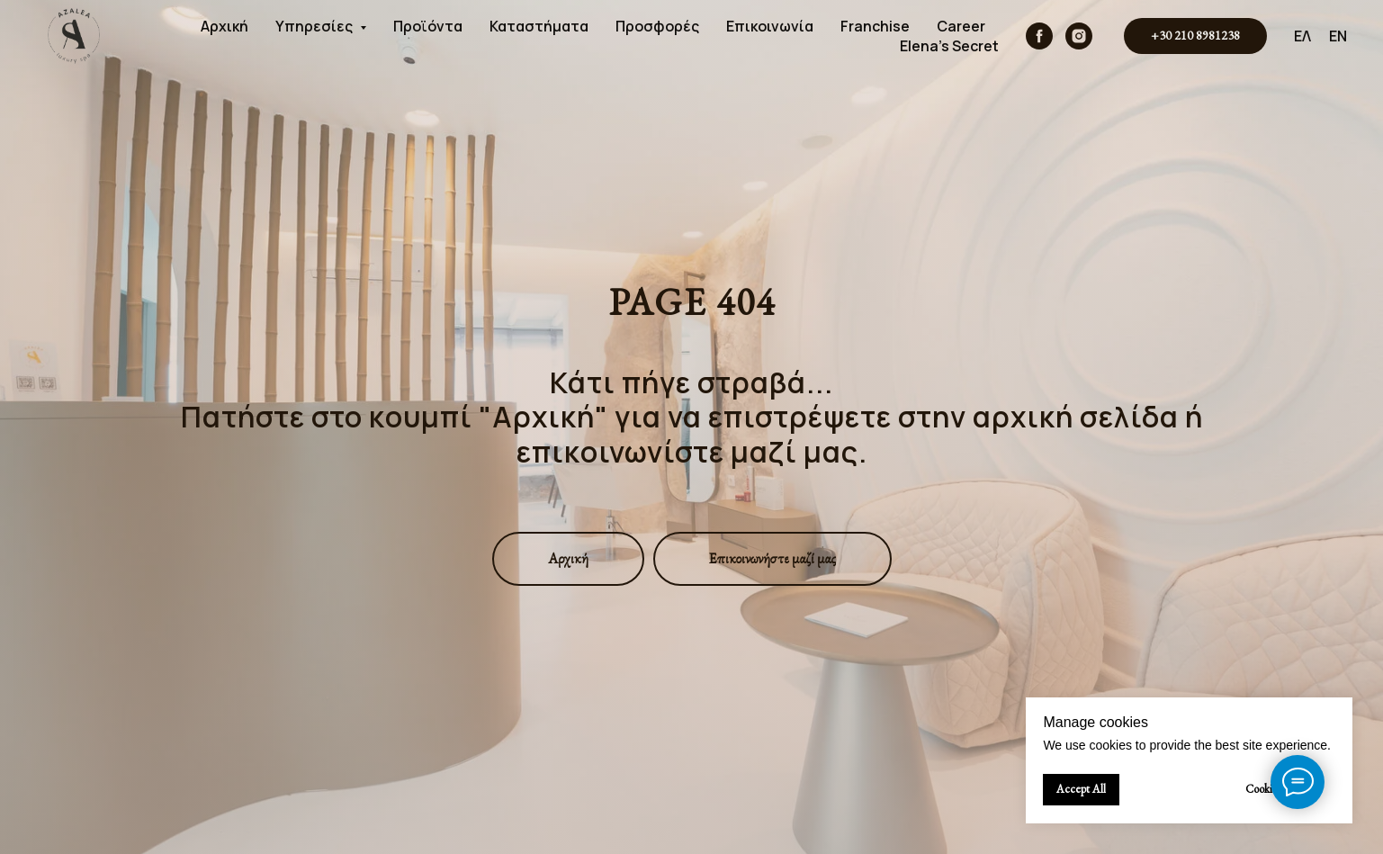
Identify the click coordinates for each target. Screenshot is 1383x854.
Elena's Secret (949, 46)
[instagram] (1078, 35)
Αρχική (224, 26)
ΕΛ (1302, 36)
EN (1338, 36)
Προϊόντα (427, 26)
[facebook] (1039, 35)
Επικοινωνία (769, 26)
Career (961, 26)
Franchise (875, 26)
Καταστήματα (538, 26)
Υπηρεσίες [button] (315, 26)
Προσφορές (657, 26)
